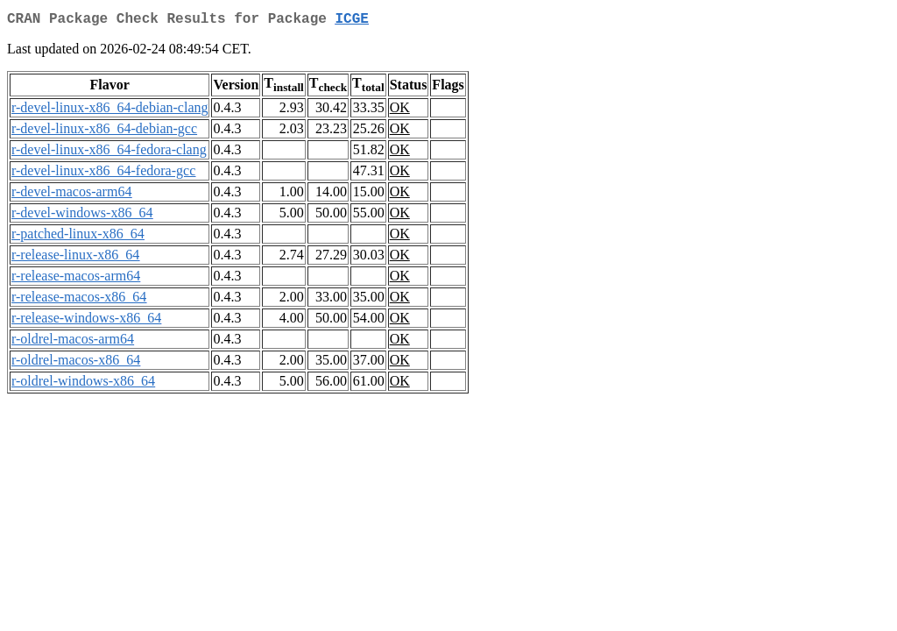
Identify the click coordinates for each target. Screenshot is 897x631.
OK (400, 110)
